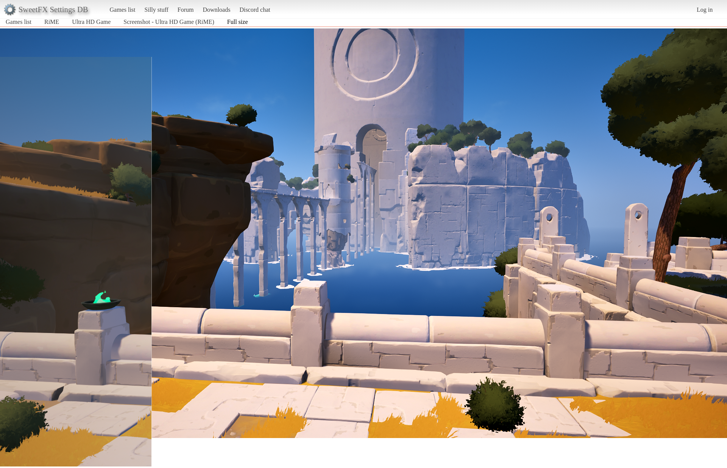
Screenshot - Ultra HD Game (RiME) (168, 22)
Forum (186, 9)
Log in (705, 9)
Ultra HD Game (91, 22)
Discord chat (254, 9)
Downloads (216, 9)
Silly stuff (156, 9)
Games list (123, 9)
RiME (51, 22)
